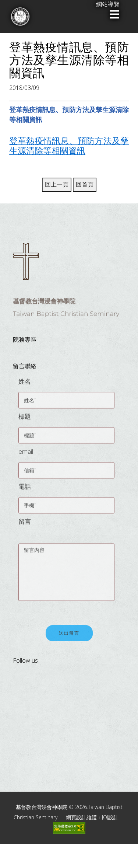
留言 (24, 524)
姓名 (24, 384)
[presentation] (74, 606)
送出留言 (69, 636)
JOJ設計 (110, 817)
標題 (24, 419)
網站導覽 (108, 4)
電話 (24, 489)
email (25, 454)
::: (9, 224)
